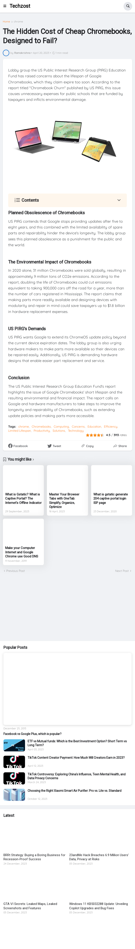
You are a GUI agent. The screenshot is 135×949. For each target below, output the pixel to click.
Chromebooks (41, 426)
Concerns (78, 426)
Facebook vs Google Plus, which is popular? (32, 734)
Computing (61, 426)
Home (6, 21)
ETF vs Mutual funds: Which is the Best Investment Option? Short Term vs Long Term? (77, 743)
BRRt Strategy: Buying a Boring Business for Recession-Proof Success (34, 857)
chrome (18, 21)
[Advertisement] (67, 607)
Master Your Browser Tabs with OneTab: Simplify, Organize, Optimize (64, 500)
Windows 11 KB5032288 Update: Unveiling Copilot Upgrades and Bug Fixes (98, 906)
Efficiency (110, 426)
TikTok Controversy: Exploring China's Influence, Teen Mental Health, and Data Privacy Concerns (77, 776)
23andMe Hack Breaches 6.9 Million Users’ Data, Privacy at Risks (99, 857)
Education (94, 426)
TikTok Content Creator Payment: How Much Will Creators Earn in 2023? (76, 757)
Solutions (59, 431)
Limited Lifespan (19, 431)
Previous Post (15, 571)
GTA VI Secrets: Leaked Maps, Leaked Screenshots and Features (30, 906)
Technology (76, 431)
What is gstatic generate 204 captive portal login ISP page (110, 498)
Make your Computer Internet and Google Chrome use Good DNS (21, 552)
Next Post (122, 571)
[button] (6, 6)
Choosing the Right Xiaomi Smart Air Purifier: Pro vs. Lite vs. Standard (74, 790)
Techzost (19, 6)
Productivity (42, 431)
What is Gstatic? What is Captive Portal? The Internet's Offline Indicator (23, 498)
